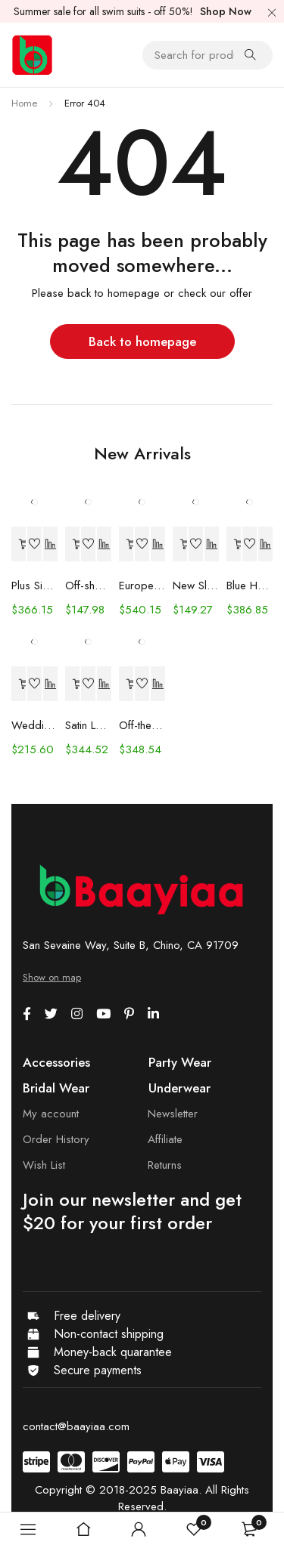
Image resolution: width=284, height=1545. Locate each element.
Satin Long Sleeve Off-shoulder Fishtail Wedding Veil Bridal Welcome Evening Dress (88, 725)
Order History (56, 1139)
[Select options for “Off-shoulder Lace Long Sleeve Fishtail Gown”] (72, 544)
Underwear (179, 1088)
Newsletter (173, 1113)
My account (51, 1113)
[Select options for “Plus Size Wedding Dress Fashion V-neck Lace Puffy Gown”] (19, 544)
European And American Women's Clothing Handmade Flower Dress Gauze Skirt (142, 585)
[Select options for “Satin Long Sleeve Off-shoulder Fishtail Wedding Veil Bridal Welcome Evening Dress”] (72, 684)
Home (24, 103)
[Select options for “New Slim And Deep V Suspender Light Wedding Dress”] (180, 544)
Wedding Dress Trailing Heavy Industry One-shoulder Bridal (34, 725)
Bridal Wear (56, 1088)
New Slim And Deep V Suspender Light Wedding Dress (196, 585)
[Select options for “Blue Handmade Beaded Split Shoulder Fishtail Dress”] (234, 544)
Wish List (44, 1165)
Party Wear (179, 1062)
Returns (165, 1165)
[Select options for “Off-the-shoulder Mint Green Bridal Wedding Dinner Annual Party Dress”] (126, 684)
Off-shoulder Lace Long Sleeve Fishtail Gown (88, 585)
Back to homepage (142, 341)
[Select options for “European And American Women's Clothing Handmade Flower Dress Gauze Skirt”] (126, 544)
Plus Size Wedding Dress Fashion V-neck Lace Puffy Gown (34, 585)
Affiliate (165, 1139)
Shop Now (225, 11)
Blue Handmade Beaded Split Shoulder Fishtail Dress (249, 585)
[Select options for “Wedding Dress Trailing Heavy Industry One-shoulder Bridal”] (19, 684)
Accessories (56, 1062)
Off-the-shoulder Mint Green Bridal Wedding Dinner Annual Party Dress (142, 725)
